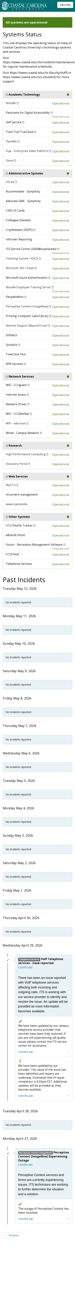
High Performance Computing (26, 454)
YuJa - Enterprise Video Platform (27, 151)
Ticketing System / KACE (22, 258)
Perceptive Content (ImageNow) (27, 306)
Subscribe (65, 5)
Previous (12, 1235)
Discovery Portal (16, 464)
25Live (10, 182)
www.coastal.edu (16, 504)
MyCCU (11, 485)
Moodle (11, 103)
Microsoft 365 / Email (20, 268)
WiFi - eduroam (15, 423)
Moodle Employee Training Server (28, 287)
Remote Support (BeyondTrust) (26, 325)
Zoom (9, 160)
